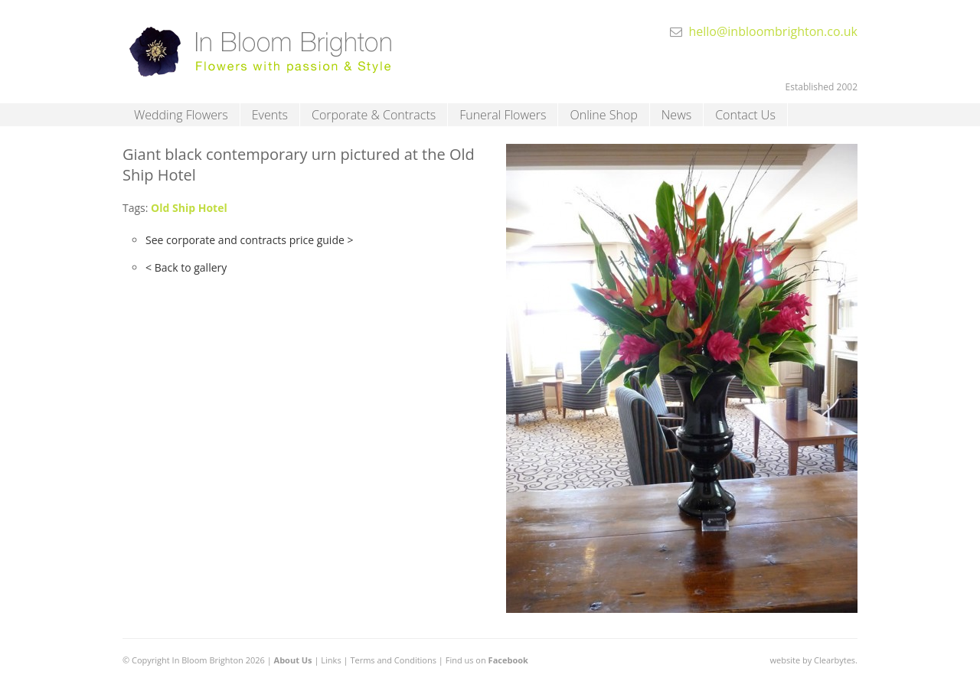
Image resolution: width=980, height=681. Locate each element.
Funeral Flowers (502, 114)
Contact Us (745, 114)
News (676, 114)
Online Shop (603, 114)
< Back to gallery (186, 267)
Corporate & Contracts (374, 114)
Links (331, 660)
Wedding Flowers (181, 114)
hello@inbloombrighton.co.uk (773, 31)
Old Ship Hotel (189, 207)
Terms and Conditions (393, 660)
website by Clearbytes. (814, 660)
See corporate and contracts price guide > (249, 240)
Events (270, 114)
